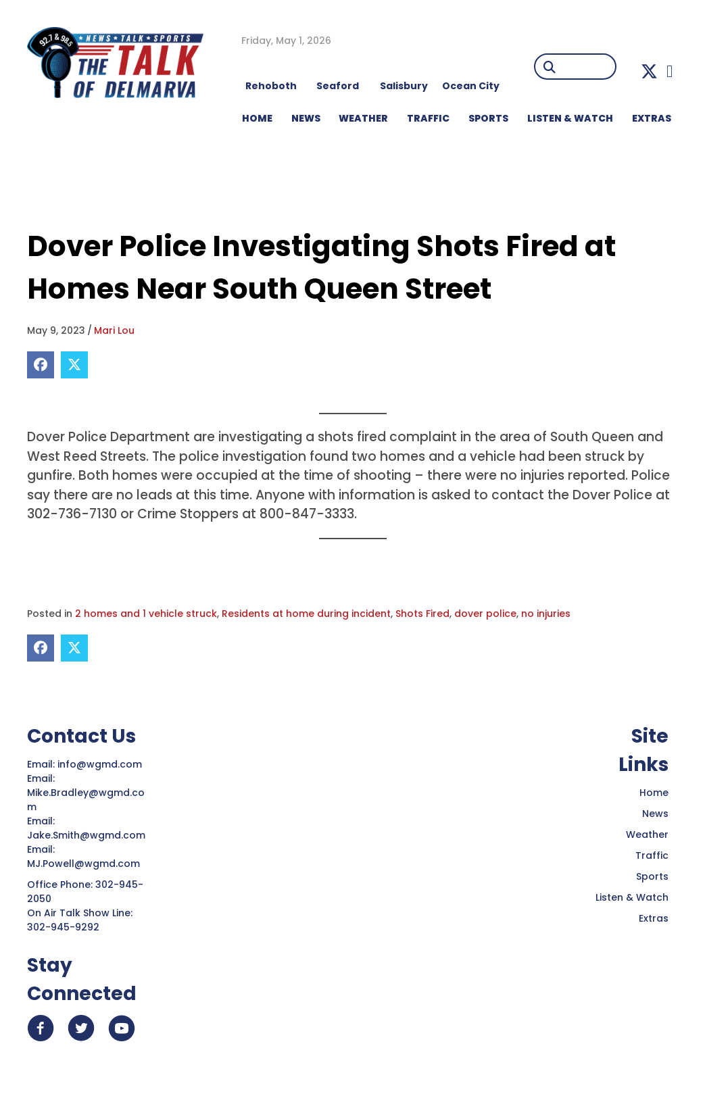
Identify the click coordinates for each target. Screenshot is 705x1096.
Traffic (651, 855)
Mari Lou (114, 330)
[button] (649, 71)
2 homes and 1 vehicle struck (146, 613)
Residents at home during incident (306, 613)
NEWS (305, 118)
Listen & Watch (631, 897)
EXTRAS (651, 118)
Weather (647, 834)
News (655, 813)
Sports (488, 118)
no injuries (545, 613)
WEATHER (363, 118)
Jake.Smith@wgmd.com (87, 835)
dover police (485, 613)
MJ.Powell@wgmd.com (86, 863)
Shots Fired (422, 613)
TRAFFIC (428, 118)
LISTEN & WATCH (570, 118)
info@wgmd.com (101, 764)
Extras (653, 918)
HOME (257, 118)
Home (653, 792)
